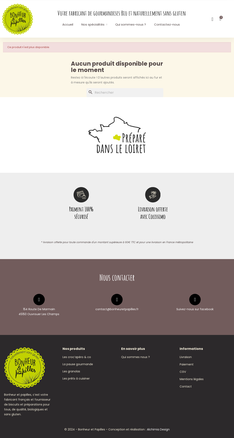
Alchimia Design (158, 429)
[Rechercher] (124, 92)
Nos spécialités (94, 24)
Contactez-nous (167, 24)
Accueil (67, 24)
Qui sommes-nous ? (130, 24)
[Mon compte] (212, 19)
